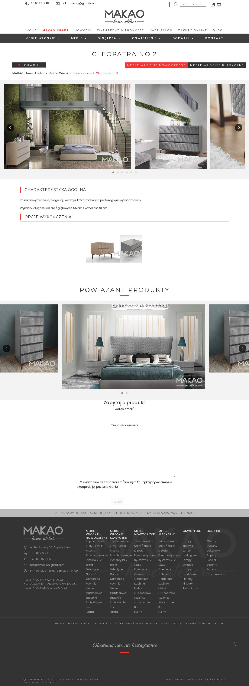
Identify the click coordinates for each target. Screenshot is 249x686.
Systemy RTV (118, 560)
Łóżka (89, 565)
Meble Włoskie (43, 38)
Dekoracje (213, 550)
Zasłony (212, 565)
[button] (113, 172)
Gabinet (91, 574)
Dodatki (183, 38)
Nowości (83, 30)
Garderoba (93, 579)
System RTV (94, 560)
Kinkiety (188, 583)
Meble (79, 38)
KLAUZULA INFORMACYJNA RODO (50, 583)
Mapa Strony (175, 679)
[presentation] (10, 127)
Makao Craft (56, 30)
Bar (88, 607)
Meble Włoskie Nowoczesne (156, 65)
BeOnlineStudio (214, 679)
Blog (218, 30)
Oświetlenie (147, 38)
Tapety (211, 555)
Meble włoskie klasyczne (217, 65)
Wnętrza (109, 38)
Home (32, 30)
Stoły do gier (94, 602)
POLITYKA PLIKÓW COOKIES (46, 587)
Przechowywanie (97, 555)
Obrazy (211, 541)
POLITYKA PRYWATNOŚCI (43, 580)
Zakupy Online (192, 30)
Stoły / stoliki (94, 546)
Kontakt (214, 38)
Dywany (212, 546)
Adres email (124, 409)
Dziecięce (92, 569)
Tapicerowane (95, 541)
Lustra (90, 612)
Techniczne (190, 588)
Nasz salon (161, 30)
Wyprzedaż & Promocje (120, 30)
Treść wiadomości (124, 425)
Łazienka (91, 598)
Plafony (187, 579)
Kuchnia (91, 583)
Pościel (211, 560)
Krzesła (90, 550)
